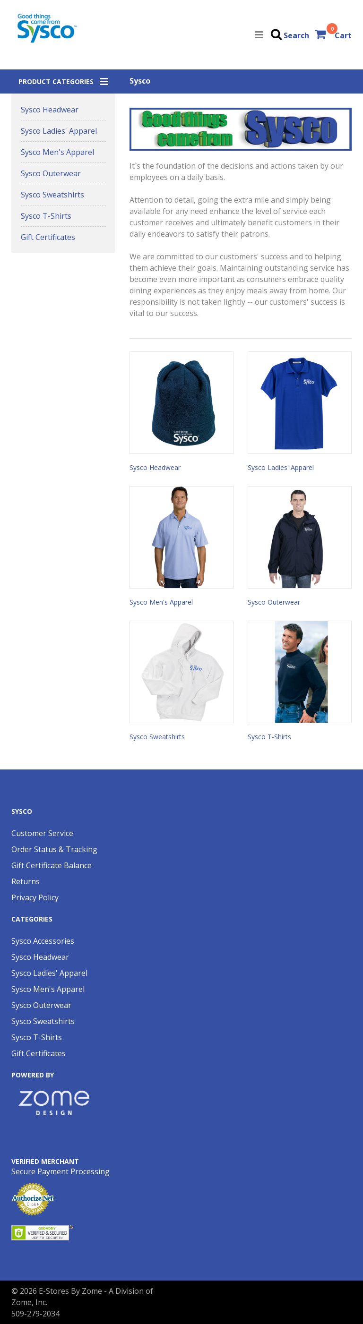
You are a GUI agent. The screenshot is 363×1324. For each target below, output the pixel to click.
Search (296, 35)
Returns (25, 881)
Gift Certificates (48, 237)
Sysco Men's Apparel (57, 152)
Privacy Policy (35, 897)
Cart (343, 35)
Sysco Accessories (42, 941)
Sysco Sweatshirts (52, 194)
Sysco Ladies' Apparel (59, 131)
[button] (63, 81)
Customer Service (42, 833)
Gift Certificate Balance (51, 865)
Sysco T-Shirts (46, 216)
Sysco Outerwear (51, 173)
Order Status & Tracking (54, 849)
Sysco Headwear (49, 109)
